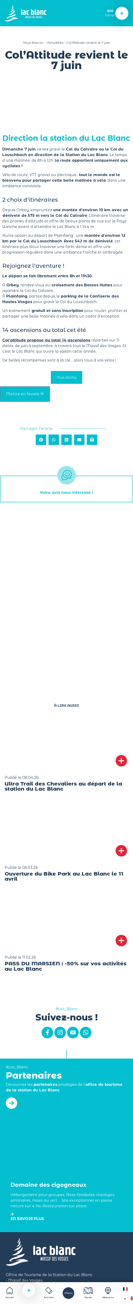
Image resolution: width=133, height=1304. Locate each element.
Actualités (55, 42)
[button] (41, 440)
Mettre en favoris (25, 394)
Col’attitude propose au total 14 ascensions (46, 340)
